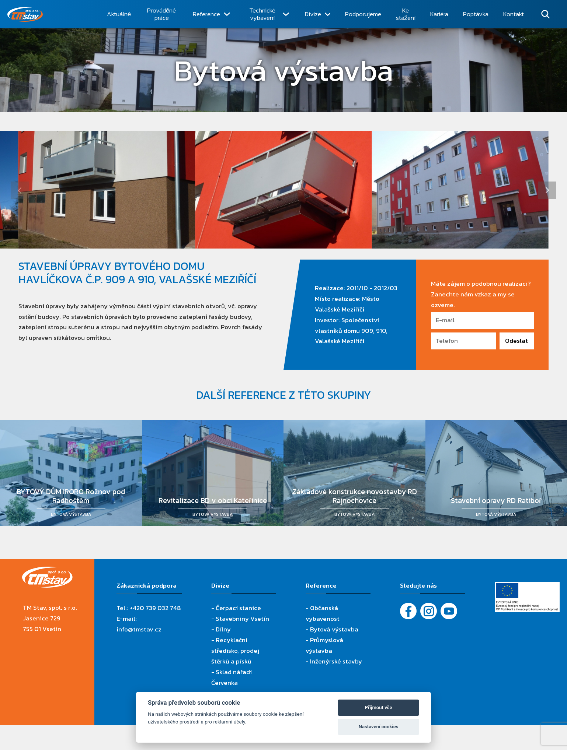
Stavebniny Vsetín (242, 618)
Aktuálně (119, 14)
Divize (313, 14)
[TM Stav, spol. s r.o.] (53, 14)
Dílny (223, 629)
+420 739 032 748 (155, 608)
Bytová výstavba (334, 629)
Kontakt (513, 14)
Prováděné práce (161, 14)
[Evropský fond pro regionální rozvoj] (527, 587)
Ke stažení (406, 14)
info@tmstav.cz (138, 629)
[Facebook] (408, 611)
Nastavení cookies (379, 726)
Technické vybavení (262, 14)
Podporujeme (363, 14)
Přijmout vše (378, 707)
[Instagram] (428, 611)
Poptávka (475, 14)
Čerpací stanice (238, 608)
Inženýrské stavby (336, 661)
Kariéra (439, 14)
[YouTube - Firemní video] (449, 611)
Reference (206, 14)
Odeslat (516, 340)
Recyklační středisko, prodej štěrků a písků (235, 650)
